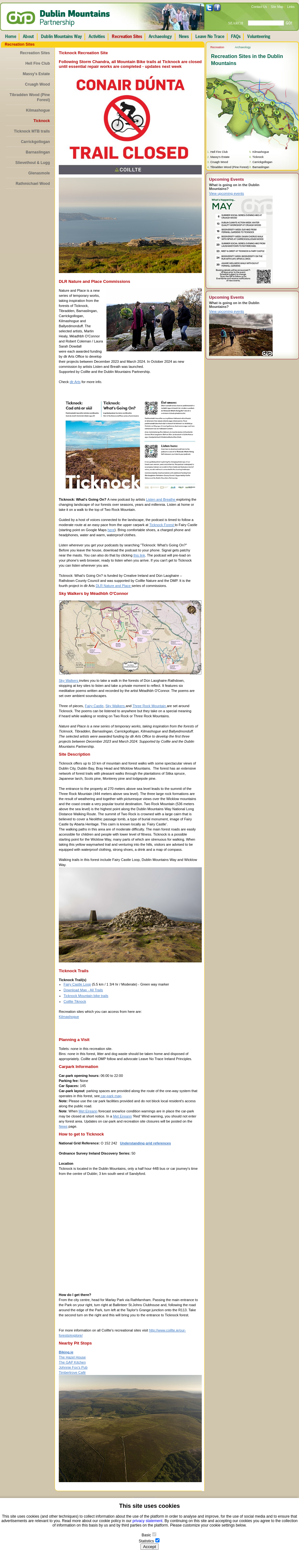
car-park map (110, 1096)
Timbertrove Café (72, 1372)
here (110, 530)
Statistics (146, 1541)
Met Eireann (87, 1111)
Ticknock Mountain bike (82, 996)
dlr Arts (75, 382)
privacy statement (147, 1521)
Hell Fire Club (37, 63)
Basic (146, 1535)
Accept (149, 1546)
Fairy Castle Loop (77, 984)
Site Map (277, 7)
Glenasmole (39, 173)
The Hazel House (72, 1357)
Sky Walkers (69, 680)
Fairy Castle (94, 706)
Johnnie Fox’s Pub (73, 1367)
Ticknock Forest (162, 525)
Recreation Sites (35, 53)
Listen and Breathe (161, 499)
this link (139, 555)
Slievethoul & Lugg (32, 162)
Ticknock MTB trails (32, 131)
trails (104, 996)
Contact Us (259, 7)
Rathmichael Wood (33, 183)
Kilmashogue (38, 110)
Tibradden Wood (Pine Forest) (30, 97)
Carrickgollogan (35, 142)
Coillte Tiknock (75, 1001)
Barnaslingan (38, 152)
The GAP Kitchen (72, 1362)
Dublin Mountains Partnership (58, 18)
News (63, 1126)
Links (291, 7)
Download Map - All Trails (83, 990)
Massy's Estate (36, 74)
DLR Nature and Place (114, 586)
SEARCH (235, 23)
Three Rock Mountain (150, 706)
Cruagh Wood (37, 84)
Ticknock (41, 121)
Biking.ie (66, 1352)
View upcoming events (226, 193)
